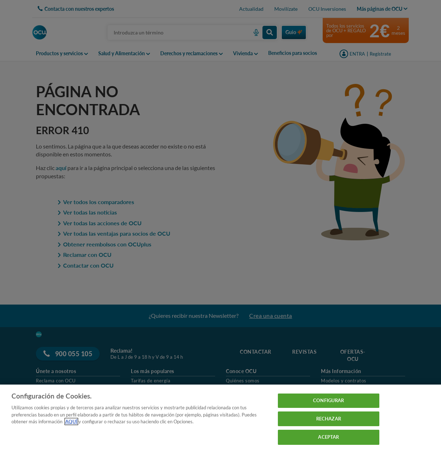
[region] (220, 418)
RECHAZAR (328, 419)
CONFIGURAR (328, 400)
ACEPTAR (328, 437)
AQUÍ (71, 421)
